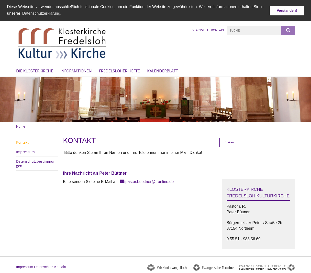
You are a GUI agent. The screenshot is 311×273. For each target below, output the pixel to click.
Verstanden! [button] (287, 10)
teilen (229, 142)
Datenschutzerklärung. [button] (41, 13)
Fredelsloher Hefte (119, 70)
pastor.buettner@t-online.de (149, 181)
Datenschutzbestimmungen (36, 163)
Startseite (200, 30)
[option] (155, 99)
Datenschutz (43, 266)
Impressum (25, 151)
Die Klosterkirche (34, 70)
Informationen (76, 70)
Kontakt (217, 30)
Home (20, 126)
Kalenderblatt (162, 70)
